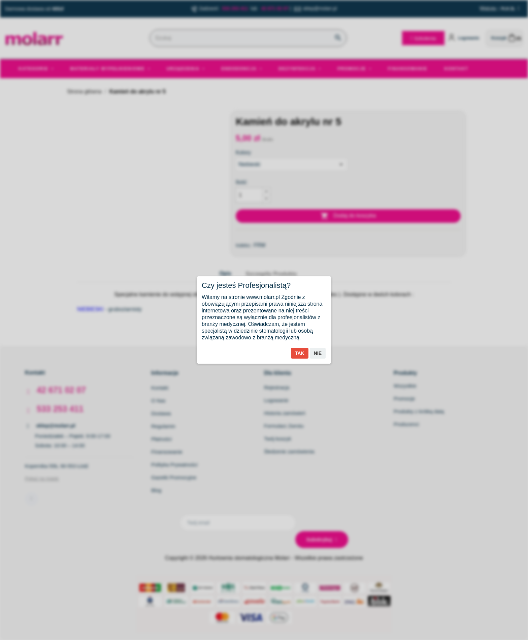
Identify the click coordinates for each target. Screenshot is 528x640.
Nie (318, 353)
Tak (299, 353)
